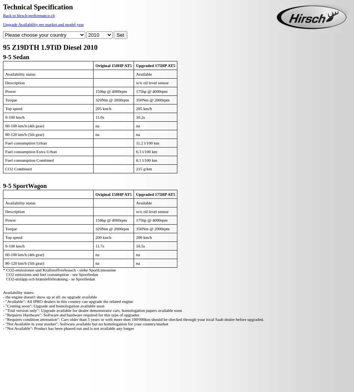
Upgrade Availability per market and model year (43, 24)
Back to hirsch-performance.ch (29, 15)
